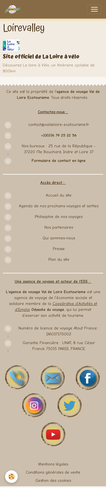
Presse (59, 248)
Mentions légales (53, 464)
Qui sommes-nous (58, 238)
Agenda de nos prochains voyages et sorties (58, 206)
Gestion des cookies (53, 480)
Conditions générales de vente (53, 472)
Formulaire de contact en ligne (59, 160)
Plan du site (58, 259)
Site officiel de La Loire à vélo (41, 56)
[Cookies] (11, 476)
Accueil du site (59, 195)
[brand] (14, 9)
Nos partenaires (58, 227)
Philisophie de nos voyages (59, 216)
